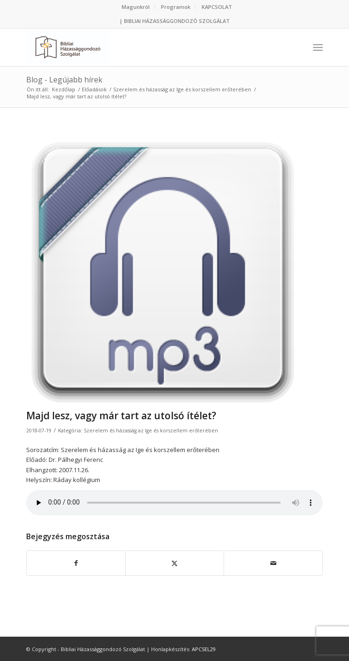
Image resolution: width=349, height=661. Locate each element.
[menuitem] (136, 7)
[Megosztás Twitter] (175, 563)
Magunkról (136, 6)
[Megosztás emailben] (273, 563)
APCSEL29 (204, 649)
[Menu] (318, 47)
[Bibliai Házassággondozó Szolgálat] (144, 47)
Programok (175, 6)
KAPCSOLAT (217, 6)
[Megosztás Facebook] (76, 563)
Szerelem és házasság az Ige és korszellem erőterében (151, 430)
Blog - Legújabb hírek (64, 79)
